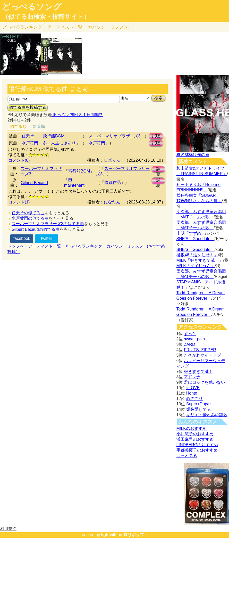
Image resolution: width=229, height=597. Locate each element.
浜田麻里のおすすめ (195, 439)
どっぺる (22, 27)
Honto (191, 393)
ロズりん (112, 160)
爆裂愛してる (198, 409)
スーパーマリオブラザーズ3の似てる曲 (48, 224)
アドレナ (192, 377)
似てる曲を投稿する (27, 107)
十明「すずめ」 (190, 233)
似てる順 (18, 126)
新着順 (39, 126)
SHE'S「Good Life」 (195, 238)
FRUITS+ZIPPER (200, 350)
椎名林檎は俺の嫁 (192, 154)
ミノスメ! (120, 27)
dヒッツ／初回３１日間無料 (77, 114)
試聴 (156, 136)
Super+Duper (198, 404)
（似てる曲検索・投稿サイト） (46, 16)
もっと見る (186, 455)
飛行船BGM (53, 136)
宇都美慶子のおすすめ (197, 450)
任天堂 (28, 136)
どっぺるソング (32, 6)
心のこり (194, 398)
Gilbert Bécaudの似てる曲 (36, 229)
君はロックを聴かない (204, 382)
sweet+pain (194, 339)
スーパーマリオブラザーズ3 (114, 136)
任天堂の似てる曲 (28, 213)
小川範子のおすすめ (195, 434)
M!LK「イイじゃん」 (195, 266)
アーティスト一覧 (44, 246)
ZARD (189, 344)
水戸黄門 (30, 143)
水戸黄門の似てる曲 (30, 218)
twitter (46, 238)
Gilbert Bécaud (34, 183)
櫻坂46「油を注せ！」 (197, 255)
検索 (158, 98)
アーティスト (64, 27)
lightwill (108, 535)
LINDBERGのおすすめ (197, 445)
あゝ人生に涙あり (59, 143)
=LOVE (193, 388)
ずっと (190, 333)
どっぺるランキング (83, 246)
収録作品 (112, 182)
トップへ (15, 246)
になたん (112, 202)
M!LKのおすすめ (191, 428)
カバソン (96, 27)
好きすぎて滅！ (198, 371)
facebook (21, 238)
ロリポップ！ (135, 535)
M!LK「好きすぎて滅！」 (199, 260)
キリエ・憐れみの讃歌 (206, 415)
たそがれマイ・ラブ (202, 355)
